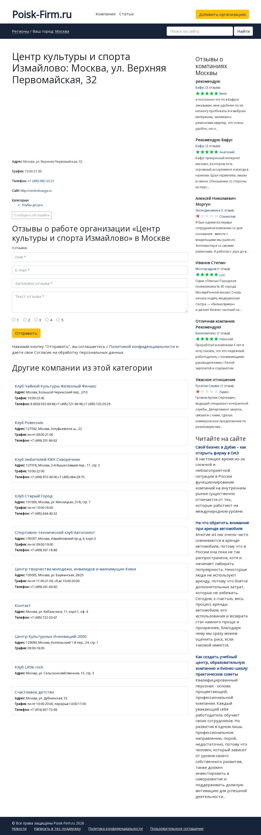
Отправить (26, 333)
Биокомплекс (205, 333)
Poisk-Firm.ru (42, 14)
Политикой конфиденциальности (142, 346)
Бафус (200, 87)
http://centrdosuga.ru (36, 191)
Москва (62, 31)
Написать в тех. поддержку (57, 828)
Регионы (20, 31)
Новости (19, 828)
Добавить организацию (222, 14)
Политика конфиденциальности (115, 828)
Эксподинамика (207, 210)
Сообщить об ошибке (32, 215)
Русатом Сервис (207, 386)
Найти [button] (243, 31)
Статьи (126, 13)
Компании (105, 13)
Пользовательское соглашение (177, 828)
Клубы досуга (32, 205)
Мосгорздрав (205, 269)
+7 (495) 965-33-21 (41, 181)
